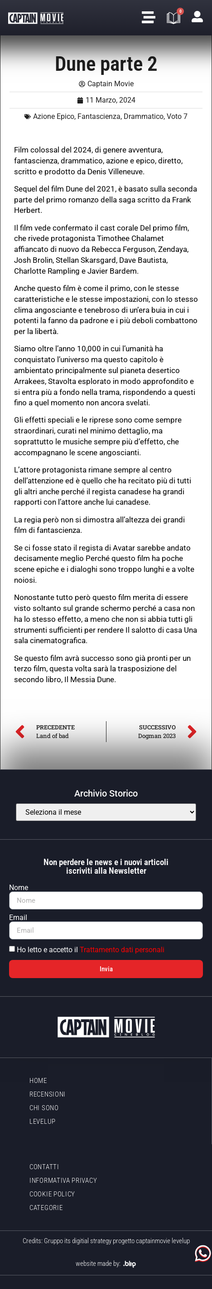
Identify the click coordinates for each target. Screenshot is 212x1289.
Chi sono (44, 1108)
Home (38, 1081)
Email (18, 917)
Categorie (46, 1208)
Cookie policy (52, 1194)
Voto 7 (177, 116)
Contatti (44, 1167)
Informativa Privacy (63, 1180)
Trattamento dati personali (122, 949)
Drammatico (144, 116)
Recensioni (47, 1094)
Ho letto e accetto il (90, 949)
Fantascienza (98, 116)
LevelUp (42, 1121)
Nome (18, 887)
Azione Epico (53, 116)
